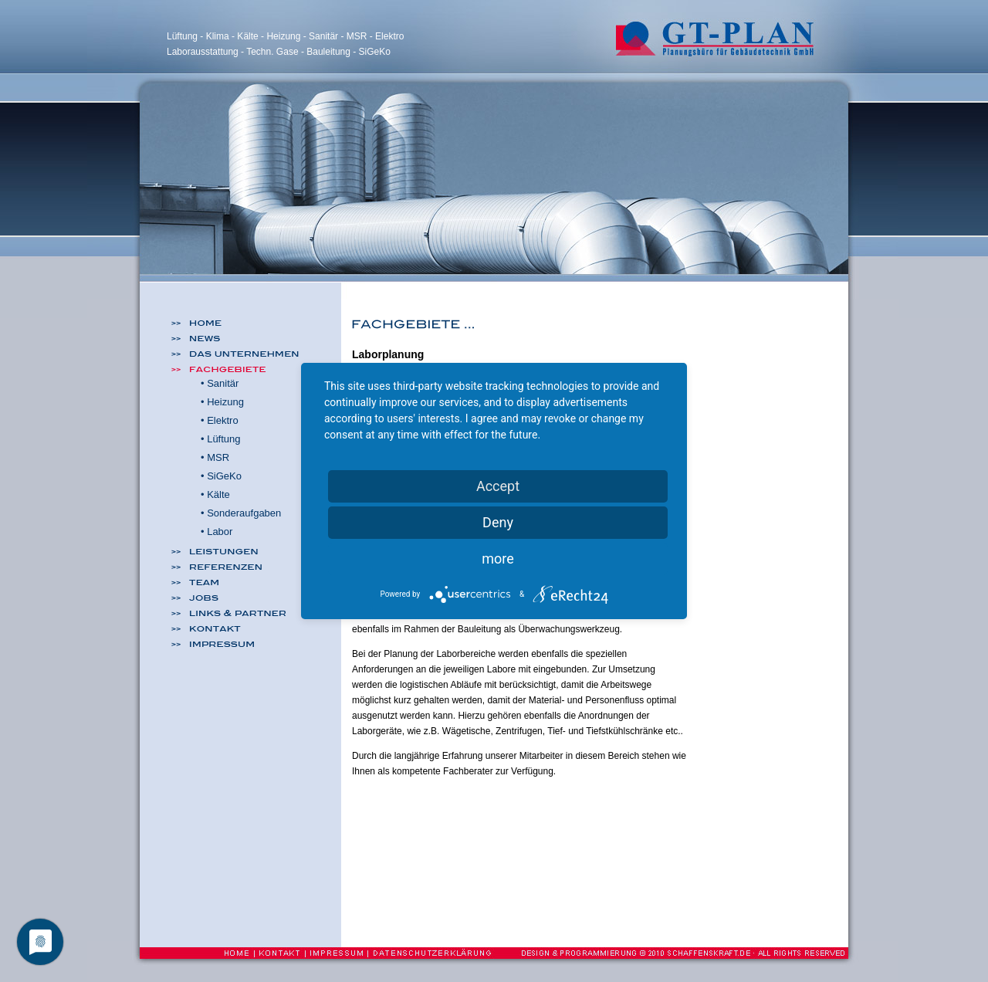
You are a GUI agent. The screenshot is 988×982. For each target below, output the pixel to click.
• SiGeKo (221, 476)
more (498, 558)
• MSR (215, 457)
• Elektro (220, 420)
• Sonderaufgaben (241, 513)
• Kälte (215, 494)
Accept (497, 486)
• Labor (216, 531)
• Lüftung (221, 439)
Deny (497, 522)
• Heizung (222, 402)
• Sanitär (220, 383)
